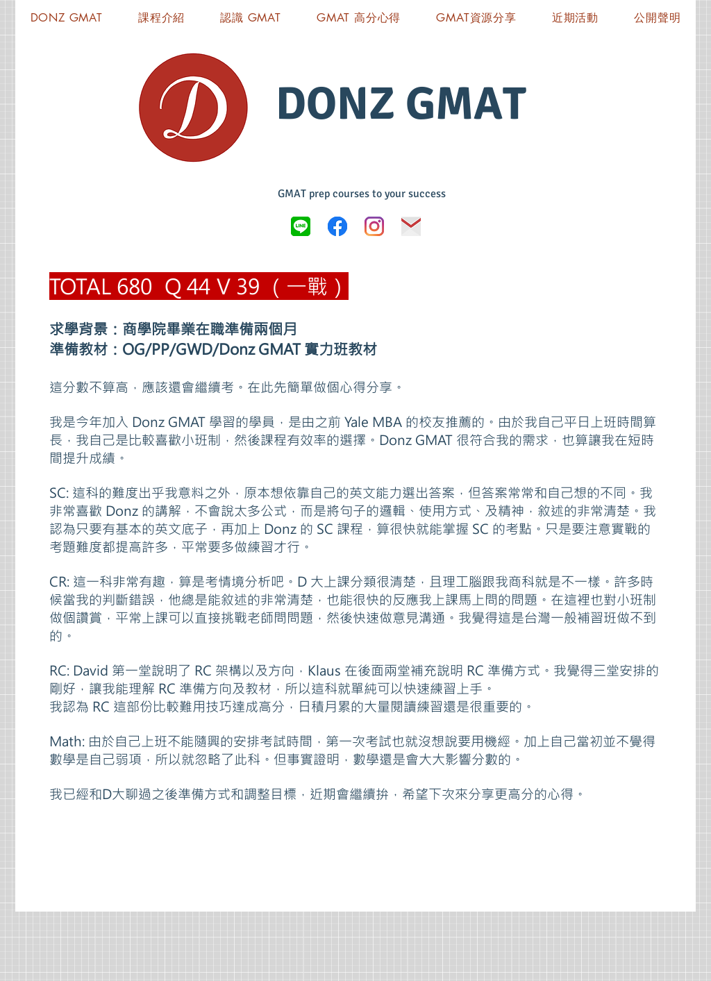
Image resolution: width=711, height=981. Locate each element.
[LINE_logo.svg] (300, 226)
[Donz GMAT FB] (337, 226)
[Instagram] (374, 226)
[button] (476, 18)
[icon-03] (411, 226)
